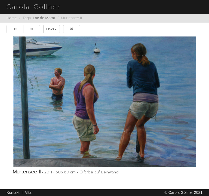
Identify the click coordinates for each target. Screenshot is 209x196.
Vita (28, 192)
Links (51, 29)
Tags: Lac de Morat (39, 18)
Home (12, 18)
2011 (48, 172)
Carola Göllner (34, 7)
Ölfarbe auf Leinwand (99, 172)
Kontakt (13, 192)
